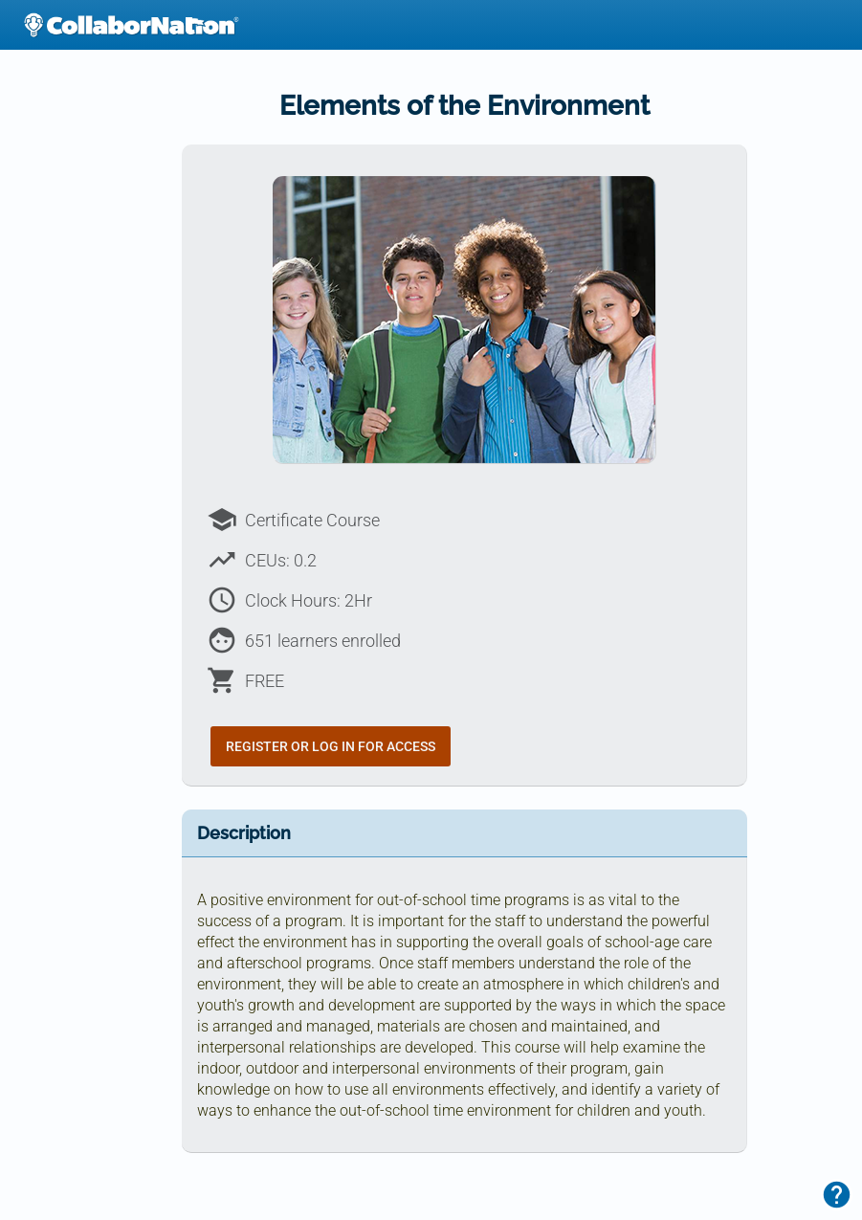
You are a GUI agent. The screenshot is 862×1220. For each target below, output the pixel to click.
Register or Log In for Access (330, 746)
